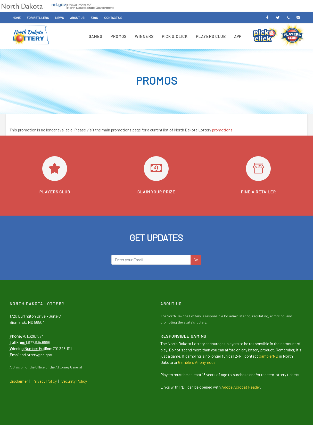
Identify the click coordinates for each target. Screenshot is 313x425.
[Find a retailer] (258, 168)
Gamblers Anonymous (197, 362)
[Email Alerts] (298, 17)
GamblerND (268, 355)
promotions (222, 129)
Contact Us (113, 17)
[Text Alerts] (288, 17)
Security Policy (74, 381)
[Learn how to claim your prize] (156, 168)
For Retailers (38, 17)
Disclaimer (19, 381)
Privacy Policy (44, 381)
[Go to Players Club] (54, 168)
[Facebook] (267, 17)
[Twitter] (278, 17)
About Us (77, 17)
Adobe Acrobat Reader (240, 386)
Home (17, 17)
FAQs (94, 17)
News (59, 17)
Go (196, 259)
